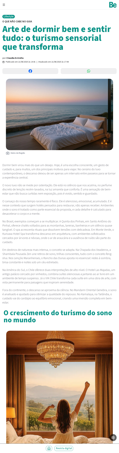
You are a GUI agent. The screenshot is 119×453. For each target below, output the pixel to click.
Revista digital (64, 448)
